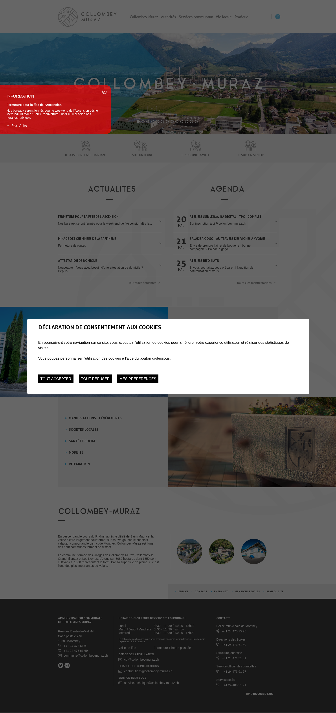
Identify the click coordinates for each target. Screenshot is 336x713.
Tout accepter (55, 379)
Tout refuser (95, 379)
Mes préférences (137, 379)
